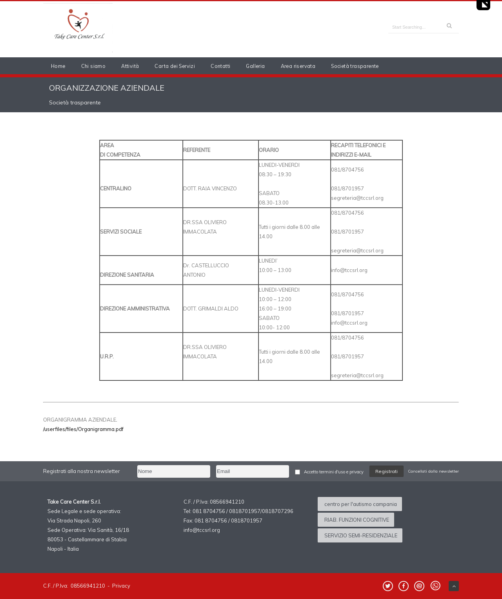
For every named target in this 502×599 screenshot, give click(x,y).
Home (58, 66)
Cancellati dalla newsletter (433, 471)
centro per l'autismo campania (360, 504)
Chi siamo (93, 66)
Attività (130, 66)
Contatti (220, 66)
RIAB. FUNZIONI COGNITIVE (356, 520)
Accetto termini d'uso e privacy (334, 472)
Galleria (255, 66)
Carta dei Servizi (175, 66)
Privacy (121, 586)
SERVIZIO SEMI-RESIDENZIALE (360, 535)
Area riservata (298, 66)
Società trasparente (355, 66)
